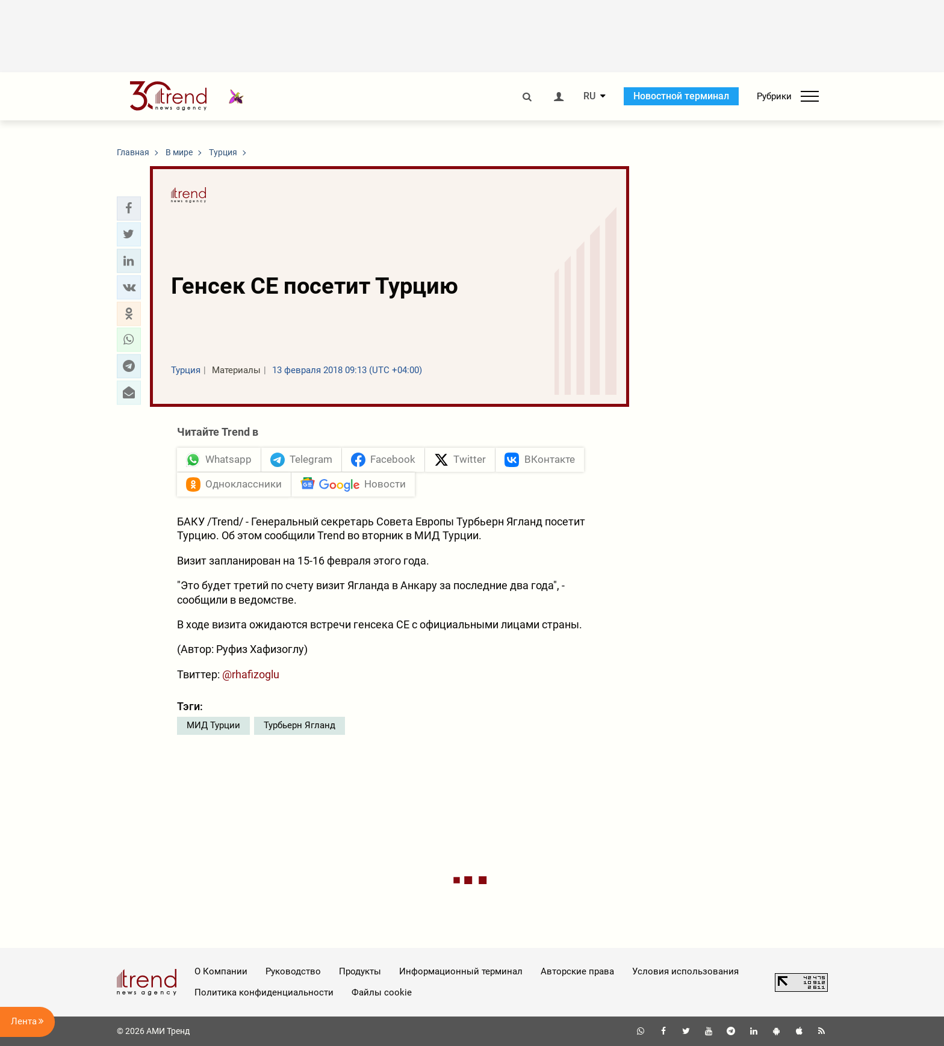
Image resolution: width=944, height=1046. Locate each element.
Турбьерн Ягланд (299, 725)
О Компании (220, 971)
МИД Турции (213, 725)
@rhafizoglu (250, 674)
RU (589, 96)
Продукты (360, 971)
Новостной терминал (681, 96)
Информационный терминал (461, 971)
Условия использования (685, 971)
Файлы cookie (382, 992)
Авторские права (577, 971)
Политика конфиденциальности (264, 992)
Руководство (293, 971)
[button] (128, 208)
